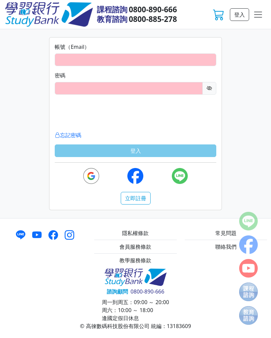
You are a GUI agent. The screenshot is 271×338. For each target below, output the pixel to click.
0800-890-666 (153, 9)
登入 (239, 14)
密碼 (60, 75)
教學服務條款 (135, 260)
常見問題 (226, 233)
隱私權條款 (135, 233)
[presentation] (105, 113)
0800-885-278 (153, 19)
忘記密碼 (68, 135)
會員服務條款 (135, 246)
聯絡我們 (226, 246)
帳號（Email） (72, 46)
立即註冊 (135, 198)
